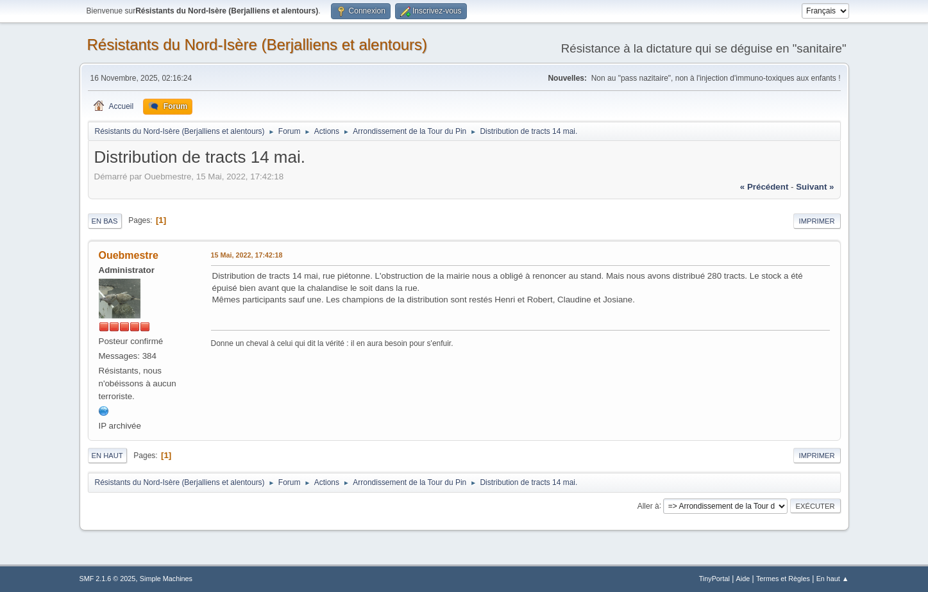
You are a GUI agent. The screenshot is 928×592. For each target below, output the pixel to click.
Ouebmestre (128, 255)
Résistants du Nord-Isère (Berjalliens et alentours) (257, 44)
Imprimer (817, 221)
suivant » (815, 187)
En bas (105, 221)
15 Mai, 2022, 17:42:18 (247, 255)
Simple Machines (166, 578)
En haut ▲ (832, 578)
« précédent (764, 187)
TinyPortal (714, 578)
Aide (743, 578)
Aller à (648, 505)
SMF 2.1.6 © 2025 (108, 578)
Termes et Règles (783, 578)
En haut (107, 455)
